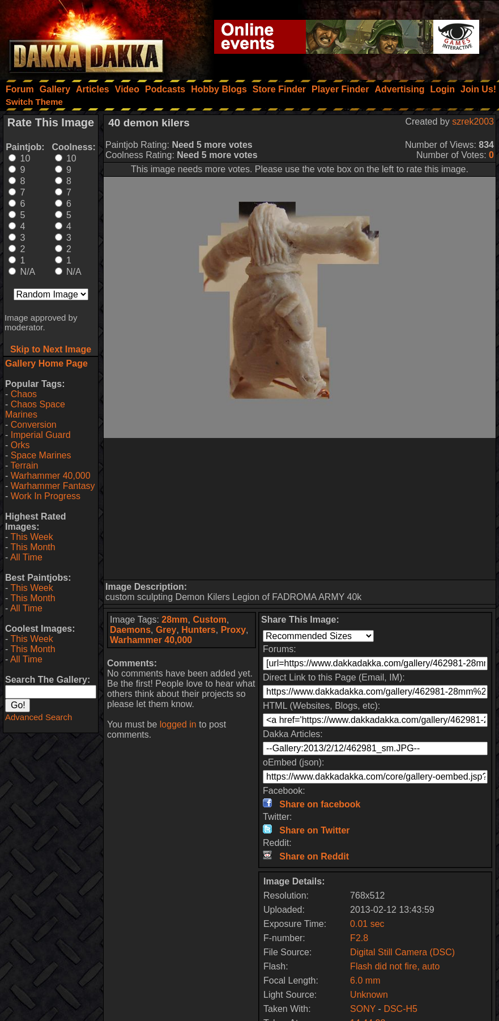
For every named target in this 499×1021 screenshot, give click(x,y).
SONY (363, 1009)
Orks (20, 445)
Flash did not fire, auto (395, 966)
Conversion (34, 424)
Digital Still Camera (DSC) (402, 952)
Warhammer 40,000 (51, 475)
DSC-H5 (400, 1009)
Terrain (24, 465)
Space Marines (41, 455)
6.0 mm (365, 980)
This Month (32, 547)
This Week (31, 537)
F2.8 (359, 938)
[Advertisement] (300, 509)
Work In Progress (45, 496)
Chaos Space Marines (35, 409)
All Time (26, 557)
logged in (178, 724)
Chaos (24, 394)
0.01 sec (367, 924)
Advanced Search (38, 717)
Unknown (369, 994)
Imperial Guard (41, 435)
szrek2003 (473, 121)
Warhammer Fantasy (53, 486)
